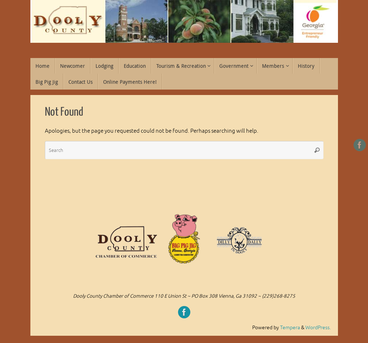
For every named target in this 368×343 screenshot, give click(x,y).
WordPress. (318, 328)
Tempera (290, 328)
